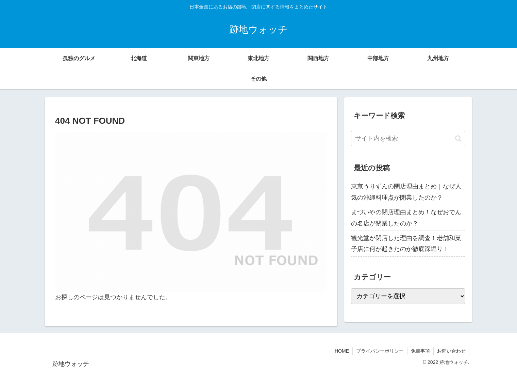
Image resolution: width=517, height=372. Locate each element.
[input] (408, 138)
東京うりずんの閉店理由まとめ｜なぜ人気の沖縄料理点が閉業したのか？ (406, 192)
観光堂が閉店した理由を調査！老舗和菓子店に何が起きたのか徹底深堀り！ (406, 243)
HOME (342, 351)
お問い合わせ (451, 351)
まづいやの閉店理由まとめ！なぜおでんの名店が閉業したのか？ (406, 217)
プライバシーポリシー (380, 351)
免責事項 (420, 351)
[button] (458, 138)
